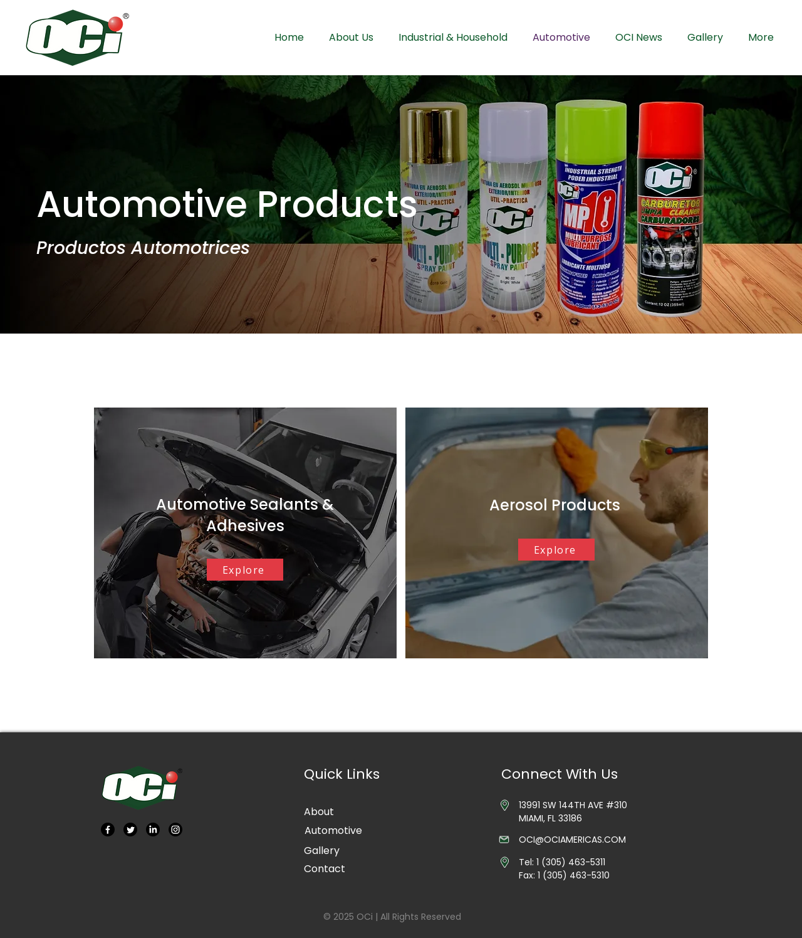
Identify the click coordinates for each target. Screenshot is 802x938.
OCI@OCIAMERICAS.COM (572, 839)
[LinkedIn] (153, 829)
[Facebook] (108, 829)
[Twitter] (130, 829)
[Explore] (245, 570)
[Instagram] (175, 829)
